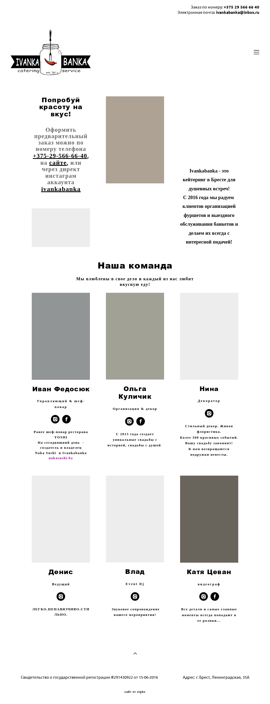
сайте (58, 162)
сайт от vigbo (135, 692)
